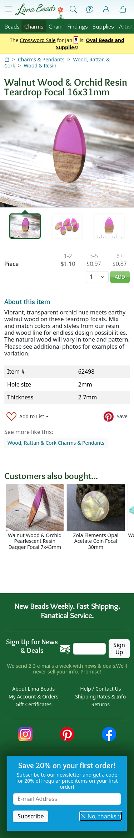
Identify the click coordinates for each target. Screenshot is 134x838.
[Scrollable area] (69, 517)
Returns (100, 704)
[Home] (6, 59)
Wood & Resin (40, 65)
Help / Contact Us (100, 688)
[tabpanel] (67, 153)
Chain (56, 26)
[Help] (89, 10)
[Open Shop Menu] (8, 9)
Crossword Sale (38, 40)
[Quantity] (97, 277)
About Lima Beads (33, 688)
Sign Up (119, 648)
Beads (12, 26)
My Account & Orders (34, 696)
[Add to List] (27, 416)
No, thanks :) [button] (100, 816)
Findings (77, 26)
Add (120, 276)
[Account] (106, 9)
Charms (34, 26)
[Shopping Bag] (122, 10)
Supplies (103, 26)
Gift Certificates (33, 704)
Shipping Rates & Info (100, 696)
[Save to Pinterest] (115, 416)
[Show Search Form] (73, 10)
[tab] (25, 226)
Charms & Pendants (41, 59)
